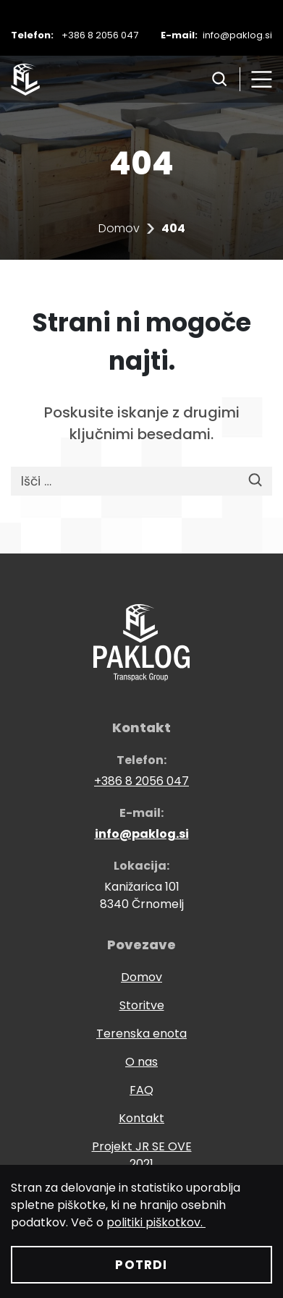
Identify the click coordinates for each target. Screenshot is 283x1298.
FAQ (141, 1090)
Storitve (141, 1005)
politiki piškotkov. (156, 1222)
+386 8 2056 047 (100, 35)
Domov (119, 228)
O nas (141, 1061)
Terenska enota (141, 1033)
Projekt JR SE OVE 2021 (142, 1155)
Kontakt (141, 1118)
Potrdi (141, 1264)
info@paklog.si (237, 35)
